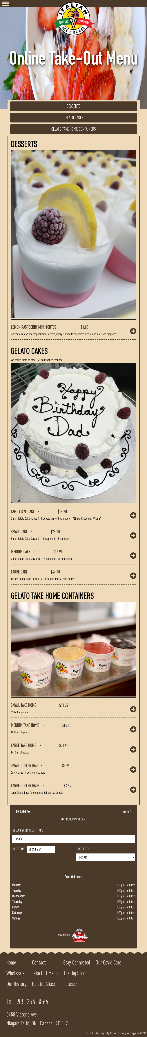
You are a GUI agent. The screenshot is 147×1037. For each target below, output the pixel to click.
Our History (16, 983)
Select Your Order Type (27, 830)
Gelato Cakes (73, 117)
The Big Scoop (75, 973)
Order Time (84, 849)
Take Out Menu (45, 973)
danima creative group (120, 1033)
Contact (39, 962)
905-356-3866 (32, 1001)
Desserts (73, 106)
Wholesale (15, 973)
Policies (70, 983)
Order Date (19, 849)
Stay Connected (76, 962)
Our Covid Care (108, 962)
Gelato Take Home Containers (73, 129)
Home (11, 962)
